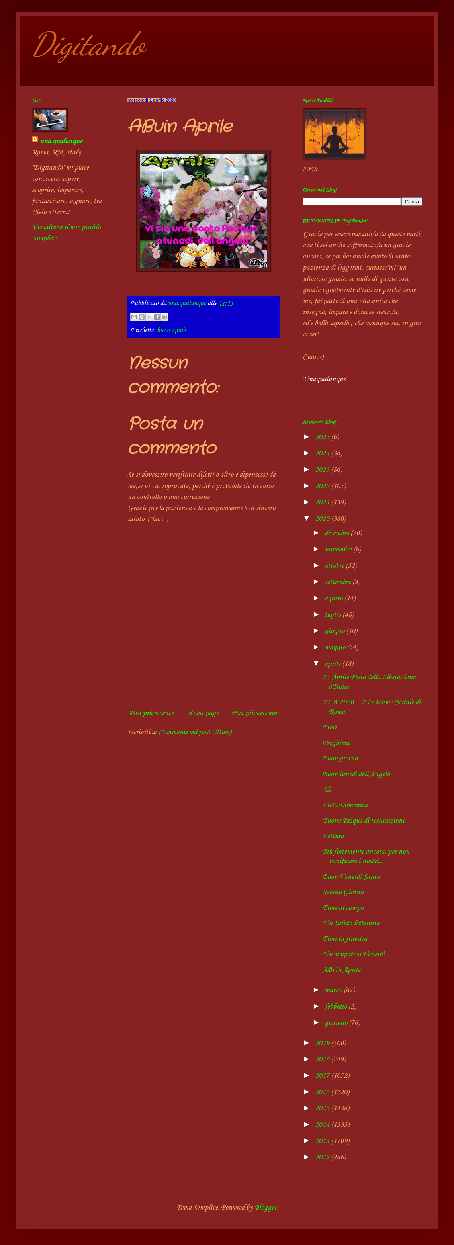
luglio (333, 614)
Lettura (333, 836)
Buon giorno (340, 758)
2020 (323, 518)
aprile (333, 663)
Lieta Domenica (345, 805)
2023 (323, 469)
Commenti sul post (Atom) (195, 732)
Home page (203, 713)
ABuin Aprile (341, 970)
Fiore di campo (343, 907)
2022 (323, 486)
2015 (323, 1108)
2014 (323, 1124)
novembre (339, 549)
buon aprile (171, 330)
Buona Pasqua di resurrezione (364, 820)
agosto (334, 598)
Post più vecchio (254, 713)
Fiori (330, 727)
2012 (323, 1157)
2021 (323, 502)
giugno (335, 631)
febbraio (336, 1006)
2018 (323, 1059)
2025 (323, 437)
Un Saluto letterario (351, 923)
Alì (327, 789)
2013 (323, 1141)
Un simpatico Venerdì (354, 954)
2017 (323, 1075)
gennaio (337, 1022)
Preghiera (336, 743)
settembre (338, 582)
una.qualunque (61, 141)
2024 (323, 453)
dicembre (337, 533)
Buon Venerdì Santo (351, 876)
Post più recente (151, 713)
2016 (323, 1092)
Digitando (88, 44)
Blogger (265, 1207)
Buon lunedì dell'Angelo (356, 774)
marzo (334, 990)
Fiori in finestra (345, 938)
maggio (336, 647)
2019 (323, 1043)
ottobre (335, 565)
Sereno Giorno (343, 892)
